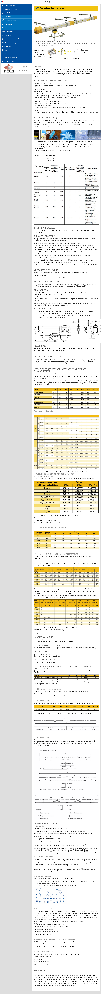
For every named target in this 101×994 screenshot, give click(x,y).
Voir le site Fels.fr (24, 70)
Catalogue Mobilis (50, 2)
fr (4, 1)
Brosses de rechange (42, 962)
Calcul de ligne (48, 639)
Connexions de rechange (43, 957)
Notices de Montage (50, 662)
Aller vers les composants (42, 654)
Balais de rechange (41, 959)
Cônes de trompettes (42, 964)
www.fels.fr (46, 648)
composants (74, 865)
